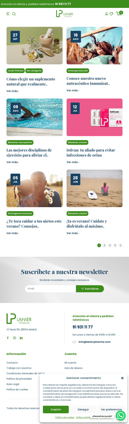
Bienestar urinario (77, 142)
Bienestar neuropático (20, 142)
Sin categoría (34, 70)
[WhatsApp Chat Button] (121, 416)
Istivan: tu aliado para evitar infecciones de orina (91, 152)
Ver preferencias (111, 409)
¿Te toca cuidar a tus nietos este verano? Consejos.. (34, 224)
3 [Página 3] (109, 245)
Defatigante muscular (20, 213)
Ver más (13, 91)
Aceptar (56, 409)
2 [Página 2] (104, 245)
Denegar (83, 409)
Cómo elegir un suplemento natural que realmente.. (31, 81)
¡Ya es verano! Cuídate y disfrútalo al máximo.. (87, 224)
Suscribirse (92, 288)
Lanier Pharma (15, 70)
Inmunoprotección (78, 70)
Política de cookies (64, 417)
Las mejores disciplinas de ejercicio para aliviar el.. (29, 152)
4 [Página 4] (115, 245)
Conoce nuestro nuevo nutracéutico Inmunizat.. (88, 81)
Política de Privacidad (87, 417)
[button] (122, 378)
